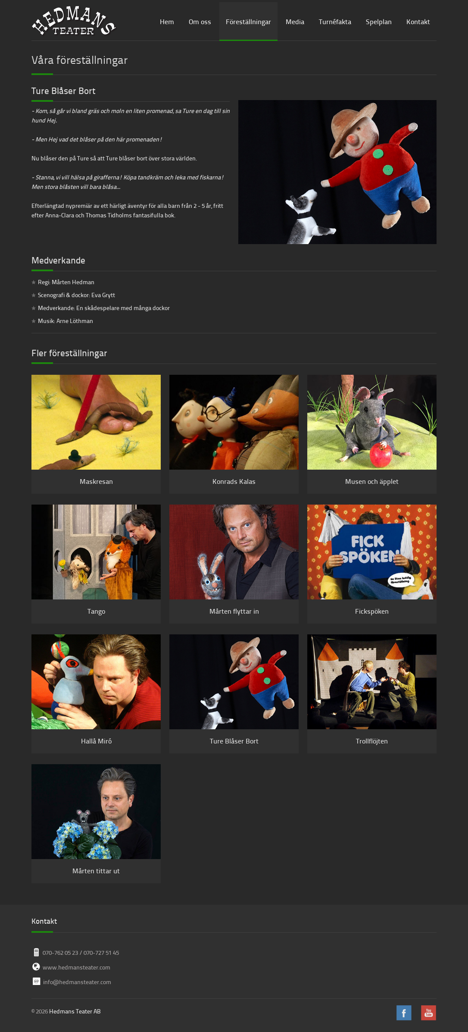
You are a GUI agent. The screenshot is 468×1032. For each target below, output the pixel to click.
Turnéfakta (335, 21)
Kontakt (418, 21)
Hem (167, 21)
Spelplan (379, 21)
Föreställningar (248, 21)
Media (295, 21)
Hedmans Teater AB (75, 1011)
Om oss (200, 21)
